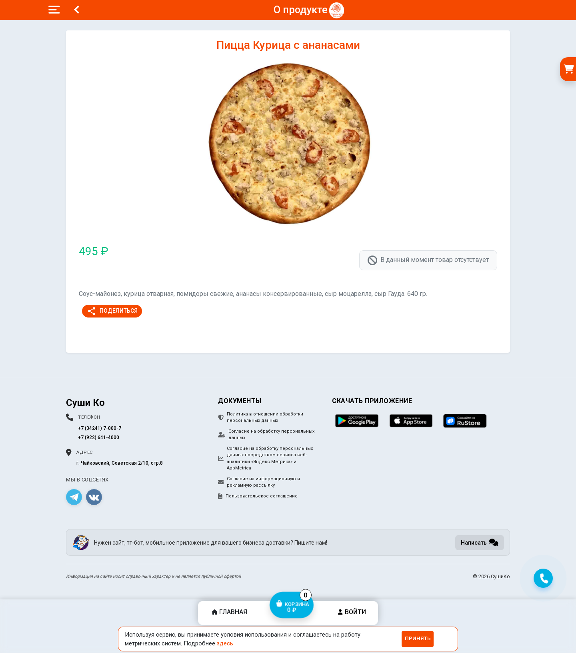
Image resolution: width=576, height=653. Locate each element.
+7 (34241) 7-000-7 (99, 428)
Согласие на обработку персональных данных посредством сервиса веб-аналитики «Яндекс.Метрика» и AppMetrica (265, 458)
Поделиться (112, 311)
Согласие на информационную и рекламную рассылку (259, 482)
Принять (418, 638)
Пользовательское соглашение (258, 496)
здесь (225, 643)
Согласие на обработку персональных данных (266, 435)
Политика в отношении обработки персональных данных (260, 417)
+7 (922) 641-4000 (98, 437)
